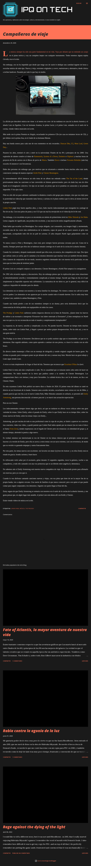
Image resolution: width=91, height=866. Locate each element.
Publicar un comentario (21, 853)
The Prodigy (29, 508)
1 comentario (17, 661)
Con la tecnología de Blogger (45, 861)
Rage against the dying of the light (34, 826)
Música (22, 508)
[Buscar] (78, 3)
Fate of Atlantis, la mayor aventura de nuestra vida (45, 632)
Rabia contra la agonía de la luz (31, 730)
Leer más (85, 661)
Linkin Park (15, 508)
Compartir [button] (82, 508)
